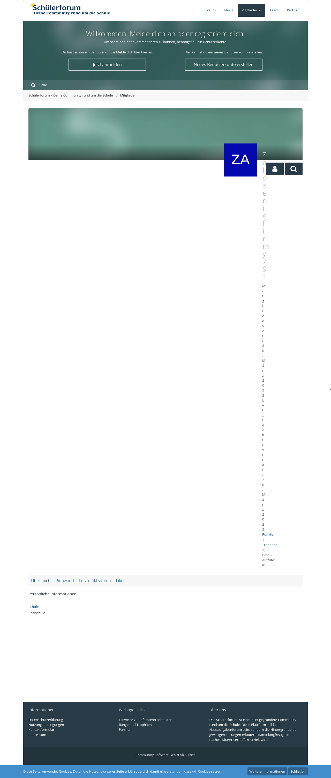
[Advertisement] (124, 190)
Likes (120, 580)
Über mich (40, 580)
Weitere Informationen (267, 771)
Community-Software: (165, 754)
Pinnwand (65, 580)
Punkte (267, 534)
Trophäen (269, 544)
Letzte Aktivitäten (95, 580)
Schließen (298, 771)
